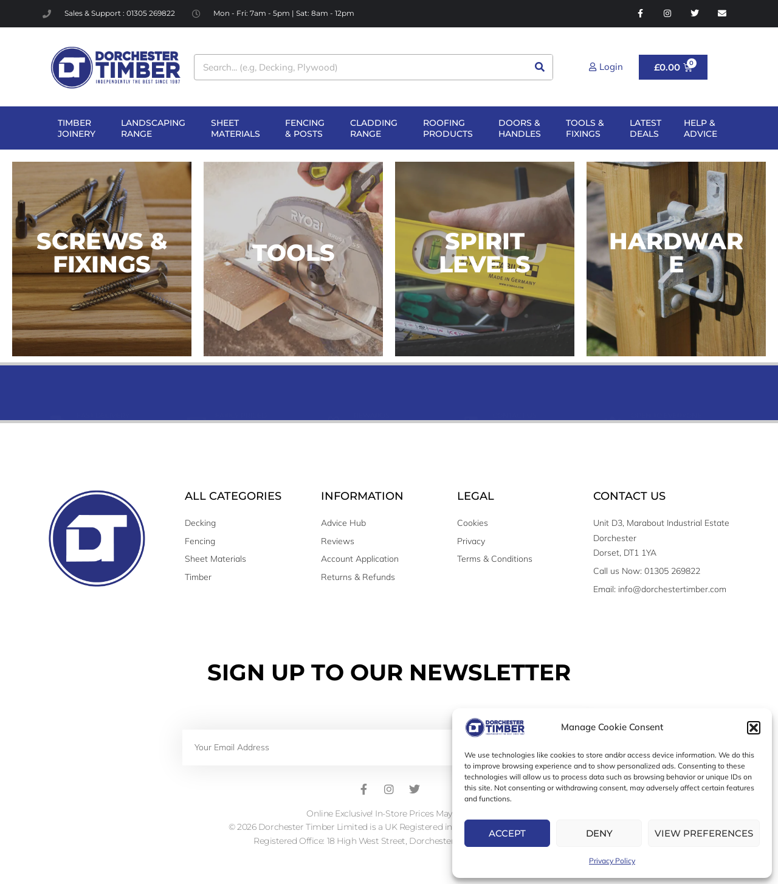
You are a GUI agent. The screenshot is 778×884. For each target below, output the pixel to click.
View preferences (704, 833)
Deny (599, 833)
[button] (754, 728)
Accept (507, 833)
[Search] (539, 67)
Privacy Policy (612, 860)
